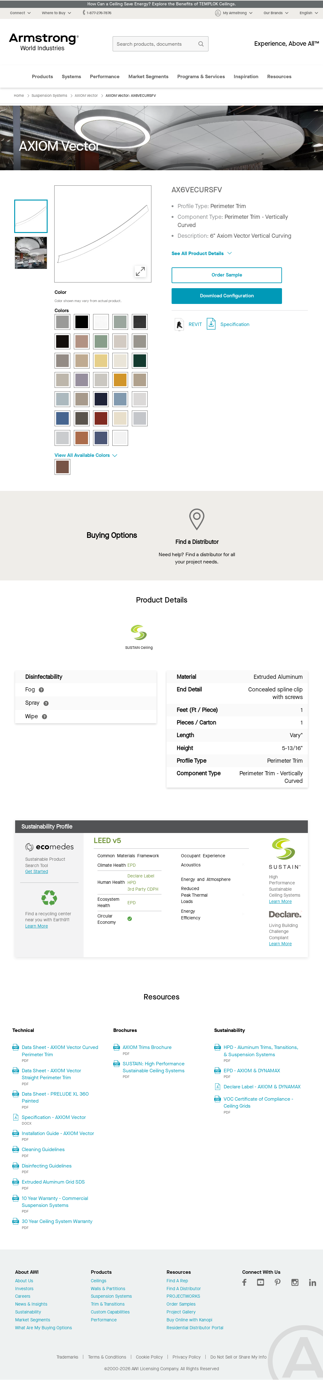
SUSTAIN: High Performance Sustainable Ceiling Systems (154, 1067)
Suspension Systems (111, 1296)
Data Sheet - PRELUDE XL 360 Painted (55, 1097)
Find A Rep (177, 1281)
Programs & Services (201, 76)
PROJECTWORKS (183, 1296)
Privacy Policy (187, 1357)
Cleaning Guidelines (43, 1149)
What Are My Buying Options (43, 1328)
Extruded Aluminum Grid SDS (53, 1182)
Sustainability (28, 1312)
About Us (24, 1281)
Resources (279, 76)
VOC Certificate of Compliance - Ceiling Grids (258, 1102)
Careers (22, 1296)
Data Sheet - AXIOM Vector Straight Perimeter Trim (51, 1074)
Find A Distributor (184, 1289)
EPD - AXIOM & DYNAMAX (252, 1070)
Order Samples (181, 1304)
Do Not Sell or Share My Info (238, 1357)
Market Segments (148, 76)
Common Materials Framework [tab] (128, 855)
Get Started (36, 872)
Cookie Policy (149, 1357)
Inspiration (246, 76)
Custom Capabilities (110, 1312)
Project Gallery (181, 1312)
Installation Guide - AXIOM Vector (58, 1133)
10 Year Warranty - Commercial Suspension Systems (55, 1201)
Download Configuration (227, 296)
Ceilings (98, 1281)
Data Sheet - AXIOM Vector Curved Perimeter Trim (60, 1050)
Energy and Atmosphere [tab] (206, 879)
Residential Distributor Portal (195, 1328)
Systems (71, 76)
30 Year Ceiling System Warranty (57, 1221)
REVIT (187, 325)
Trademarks (67, 1357)
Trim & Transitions (108, 1304)
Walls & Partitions (108, 1289)
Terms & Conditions (107, 1357)
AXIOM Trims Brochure (147, 1047)
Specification (235, 324)
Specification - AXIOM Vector (54, 1117)
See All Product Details (202, 253)
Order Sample (226, 275)
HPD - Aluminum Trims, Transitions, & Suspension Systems (261, 1050)
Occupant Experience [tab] (203, 855)
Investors (24, 1289)
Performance (105, 76)
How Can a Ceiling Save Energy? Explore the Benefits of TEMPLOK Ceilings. (161, 4)
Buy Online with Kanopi (189, 1320)
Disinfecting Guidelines (47, 1165)
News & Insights (31, 1304)
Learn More (36, 926)
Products (42, 76)
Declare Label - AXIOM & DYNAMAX (262, 1086)
